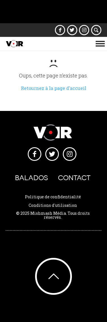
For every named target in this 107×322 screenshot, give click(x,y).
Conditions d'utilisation (53, 205)
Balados (31, 178)
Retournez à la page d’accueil (53, 88)
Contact (74, 178)
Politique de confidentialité (53, 196)
